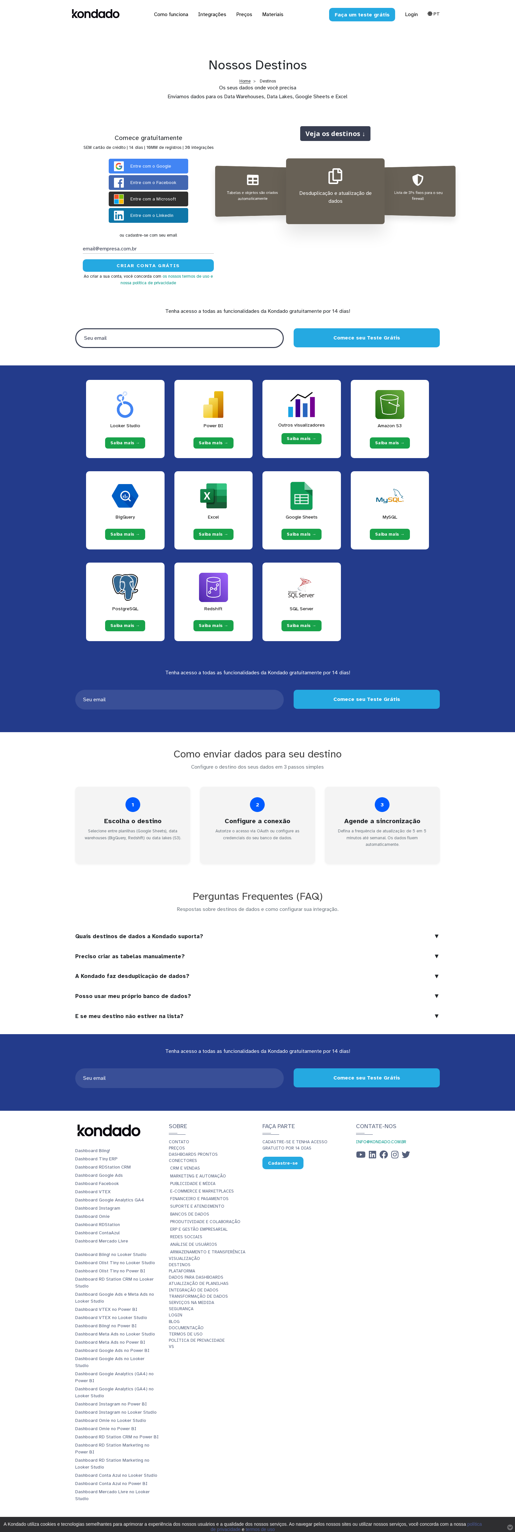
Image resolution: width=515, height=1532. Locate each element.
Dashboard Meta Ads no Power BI (110, 1342)
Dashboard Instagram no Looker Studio (116, 1412)
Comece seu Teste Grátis (366, 338)
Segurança (181, 1308)
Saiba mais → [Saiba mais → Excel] (213, 534)
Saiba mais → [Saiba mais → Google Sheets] (301, 534)
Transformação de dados (198, 1296)
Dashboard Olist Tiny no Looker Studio (115, 1262)
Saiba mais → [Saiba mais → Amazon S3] (390, 442)
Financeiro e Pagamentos (199, 1198)
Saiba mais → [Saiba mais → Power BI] (213, 442)
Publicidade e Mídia (192, 1183)
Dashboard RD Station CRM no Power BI (117, 1437)
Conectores (183, 1160)
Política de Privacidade (197, 1340)
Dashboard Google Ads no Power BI (112, 1350)
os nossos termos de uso (186, 276)
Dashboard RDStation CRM (103, 1167)
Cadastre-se (283, 1163)
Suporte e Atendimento (197, 1206)
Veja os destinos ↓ (335, 133)
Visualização (184, 1258)
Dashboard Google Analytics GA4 (109, 1200)
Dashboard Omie (92, 1216)
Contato (179, 1142)
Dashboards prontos (193, 1154)
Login (411, 14)
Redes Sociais (186, 1237)
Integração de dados (193, 1290)
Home (245, 81)
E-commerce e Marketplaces (202, 1191)
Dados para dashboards (196, 1277)
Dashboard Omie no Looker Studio (110, 1420)
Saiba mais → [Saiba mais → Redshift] (213, 625)
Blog (174, 1321)
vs (171, 1346)
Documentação (186, 1328)
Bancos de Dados (189, 1214)
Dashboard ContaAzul (97, 1233)
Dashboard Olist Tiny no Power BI (110, 1271)
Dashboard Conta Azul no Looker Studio (116, 1475)
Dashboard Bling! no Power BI (106, 1326)
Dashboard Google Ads (99, 1175)
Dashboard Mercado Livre (101, 1241)
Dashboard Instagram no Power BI (111, 1404)
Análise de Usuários (193, 1244)
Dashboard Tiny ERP (96, 1159)
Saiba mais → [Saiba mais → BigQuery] (125, 534)
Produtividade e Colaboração (205, 1221)
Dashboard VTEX (93, 1192)
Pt (434, 14)
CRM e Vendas (185, 1168)
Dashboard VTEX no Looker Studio (111, 1317)
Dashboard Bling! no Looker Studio (110, 1254)
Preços (177, 1148)
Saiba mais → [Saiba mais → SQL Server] (301, 625)
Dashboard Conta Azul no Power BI (111, 1483)
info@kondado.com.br (381, 1142)
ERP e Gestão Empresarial (199, 1229)
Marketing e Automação (198, 1176)
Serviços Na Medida (191, 1302)
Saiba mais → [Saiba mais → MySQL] (390, 534)
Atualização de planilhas (199, 1283)
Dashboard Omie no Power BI (105, 1428)
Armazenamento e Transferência (207, 1252)
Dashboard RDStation (97, 1224)
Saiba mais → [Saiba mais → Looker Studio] (125, 442)
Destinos (179, 1264)
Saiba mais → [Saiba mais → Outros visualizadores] (301, 438)
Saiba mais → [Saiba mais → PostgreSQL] (125, 625)
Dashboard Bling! (92, 1150)
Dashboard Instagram (97, 1208)
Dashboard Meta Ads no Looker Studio (115, 1334)
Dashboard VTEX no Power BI (106, 1309)
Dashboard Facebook (97, 1183)
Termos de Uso (186, 1334)
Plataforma (182, 1271)
